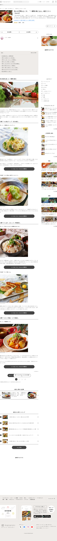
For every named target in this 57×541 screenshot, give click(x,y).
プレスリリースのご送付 (39, 526)
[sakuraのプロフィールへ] (19, 38)
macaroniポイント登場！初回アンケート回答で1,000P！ (24, 20)
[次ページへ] (25, 379)
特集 (3, 499)
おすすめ (47, 1)
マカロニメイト (11, 499)
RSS (44, 526)
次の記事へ (28, 32)
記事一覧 (37, 524)
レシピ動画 (39, 1)
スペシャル (26, 499)
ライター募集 (45, 524)
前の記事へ (9, 32)
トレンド (43, 1)
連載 (6, 499)
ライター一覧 (41, 524)
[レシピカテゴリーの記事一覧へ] (15, 22)
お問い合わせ (50, 524)
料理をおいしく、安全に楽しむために (51, 526)
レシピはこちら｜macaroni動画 (19, 168)
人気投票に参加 (32, 499)
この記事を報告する (36, 371)
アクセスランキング (19, 499)
